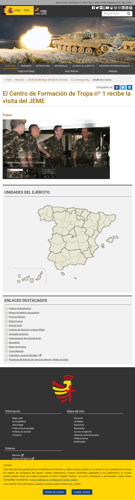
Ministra (16, 455)
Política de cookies (54, 492)
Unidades (78, 421)
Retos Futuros (16, 321)
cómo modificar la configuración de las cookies (54, 479)
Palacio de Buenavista (20, 308)
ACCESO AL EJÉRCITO (83, 66)
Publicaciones (81, 438)
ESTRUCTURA (43, 66)
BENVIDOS (88, 2)
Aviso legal (17, 424)
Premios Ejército (17, 317)
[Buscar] (128, 13)
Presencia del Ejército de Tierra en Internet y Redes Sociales (38, 359)
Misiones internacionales (86, 435)
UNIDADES (26, 66)
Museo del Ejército (21, 458)
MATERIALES (61, 66)
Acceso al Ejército (83, 431)
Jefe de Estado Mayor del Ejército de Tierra (47, 80)
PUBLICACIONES (26, 71)
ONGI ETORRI (100, 2)
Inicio (9, 80)
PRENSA (113, 71)
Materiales (79, 428)
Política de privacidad (23, 428)
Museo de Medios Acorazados (24, 312)
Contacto (16, 435)
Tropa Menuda (16, 351)
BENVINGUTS (75, 2)
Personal (19, 80)
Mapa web (17, 418)
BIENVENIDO (62, 2)
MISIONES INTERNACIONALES (114, 66)
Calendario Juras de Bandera (23, 355)
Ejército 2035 (15, 325)
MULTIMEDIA (71, 71)
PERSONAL (10, 66)
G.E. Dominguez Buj (80, 80)
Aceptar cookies (82, 492)
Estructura (79, 424)
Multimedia (79, 441)
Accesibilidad (19, 421)
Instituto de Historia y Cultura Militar (27, 329)
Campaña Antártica (18, 334)
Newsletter (14, 342)
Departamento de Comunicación (25, 338)
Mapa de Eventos (17, 346)
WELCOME (126, 2)
